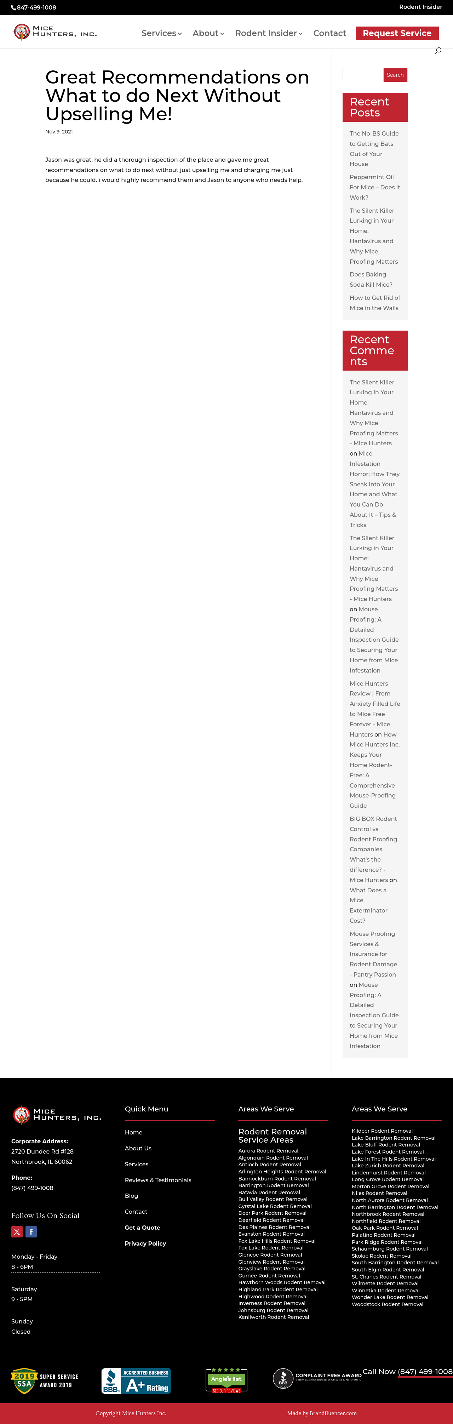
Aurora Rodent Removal (268, 1151)
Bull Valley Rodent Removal (272, 1199)
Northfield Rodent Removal (386, 1221)
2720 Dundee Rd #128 (42, 1151)
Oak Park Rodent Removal (385, 1228)
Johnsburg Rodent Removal (273, 1310)
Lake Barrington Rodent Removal (394, 1138)
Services (159, 34)
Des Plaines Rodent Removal (274, 1227)
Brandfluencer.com (333, 1413)
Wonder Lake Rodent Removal (390, 1297)
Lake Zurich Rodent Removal (388, 1165)
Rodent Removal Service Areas (272, 1136)
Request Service (397, 33)
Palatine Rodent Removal (383, 1235)
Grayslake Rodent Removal (271, 1268)
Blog (131, 1196)
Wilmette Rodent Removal (385, 1283)
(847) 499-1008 (32, 1188)
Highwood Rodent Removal (273, 1296)
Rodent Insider (420, 7)
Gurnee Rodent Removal (269, 1276)
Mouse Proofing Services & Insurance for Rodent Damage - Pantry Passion (373, 954)
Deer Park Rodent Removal (272, 1213)
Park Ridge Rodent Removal (387, 1242)
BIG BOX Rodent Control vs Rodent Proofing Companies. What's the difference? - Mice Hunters (373, 849)
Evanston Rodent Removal (271, 1234)
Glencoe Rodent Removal (270, 1255)
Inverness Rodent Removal (271, 1303)
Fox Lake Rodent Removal (270, 1248)
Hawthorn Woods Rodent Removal (282, 1282)
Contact (330, 34)
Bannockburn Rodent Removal (277, 1179)
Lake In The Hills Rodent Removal (394, 1159)
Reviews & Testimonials (158, 1180)
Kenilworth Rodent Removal (273, 1317)
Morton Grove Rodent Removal (390, 1186)
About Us (138, 1148)
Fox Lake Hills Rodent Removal (276, 1241)
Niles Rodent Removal (379, 1193)
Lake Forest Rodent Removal (388, 1152)
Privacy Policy (145, 1243)
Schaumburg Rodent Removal (390, 1249)
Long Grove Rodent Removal (388, 1179)
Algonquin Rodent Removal (273, 1158)
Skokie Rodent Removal (382, 1256)
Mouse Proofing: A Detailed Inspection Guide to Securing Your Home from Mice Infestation (374, 640)
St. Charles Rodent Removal (387, 1277)
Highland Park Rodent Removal (277, 1289)
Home (134, 1132)
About (205, 34)
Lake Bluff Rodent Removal (386, 1145)
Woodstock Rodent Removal (387, 1304)
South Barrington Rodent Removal (395, 1262)
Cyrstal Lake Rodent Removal (275, 1206)
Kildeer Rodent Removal (382, 1131)
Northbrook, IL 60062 (41, 1162)
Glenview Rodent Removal (271, 1262)
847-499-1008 (36, 7)
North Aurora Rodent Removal (390, 1200)
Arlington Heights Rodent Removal (282, 1171)
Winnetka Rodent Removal (386, 1290)
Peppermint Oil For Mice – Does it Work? (375, 187)
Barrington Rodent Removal (273, 1185)
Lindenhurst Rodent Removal (389, 1172)
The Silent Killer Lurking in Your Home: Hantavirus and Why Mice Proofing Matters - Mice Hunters (374, 413)
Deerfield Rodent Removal (271, 1220)
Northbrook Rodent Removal (388, 1214)
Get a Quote (142, 1227)
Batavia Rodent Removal (269, 1192)
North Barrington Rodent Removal (395, 1207)
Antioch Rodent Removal (269, 1164)
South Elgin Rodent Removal (388, 1269)
